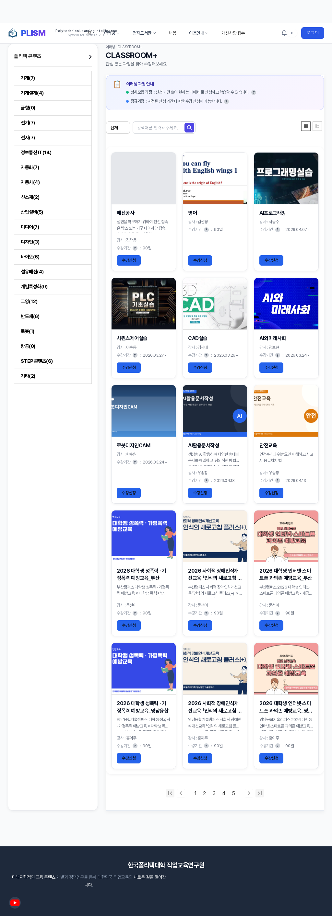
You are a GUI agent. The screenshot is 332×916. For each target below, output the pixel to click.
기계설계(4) (32, 93)
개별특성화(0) (34, 287)
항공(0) (28, 346)
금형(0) (28, 108)
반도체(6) (30, 316)
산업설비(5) (32, 212)
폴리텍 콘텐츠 (28, 56)
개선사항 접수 (233, 33)
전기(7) (28, 123)
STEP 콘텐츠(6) (37, 361)
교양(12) (29, 301)
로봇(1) (27, 331)
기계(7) (28, 78)
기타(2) (28, 376)
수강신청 (129, 260)
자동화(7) (30, 167)
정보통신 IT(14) (36, 152)
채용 (172, 33)
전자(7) (28, 138)
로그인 (312, 33)
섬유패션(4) (32, 272)
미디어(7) (30, 227)
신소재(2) (30, 197)
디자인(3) (30, 242)
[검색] (189, 127)
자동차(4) (30, 182)
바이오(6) (30, 257)
